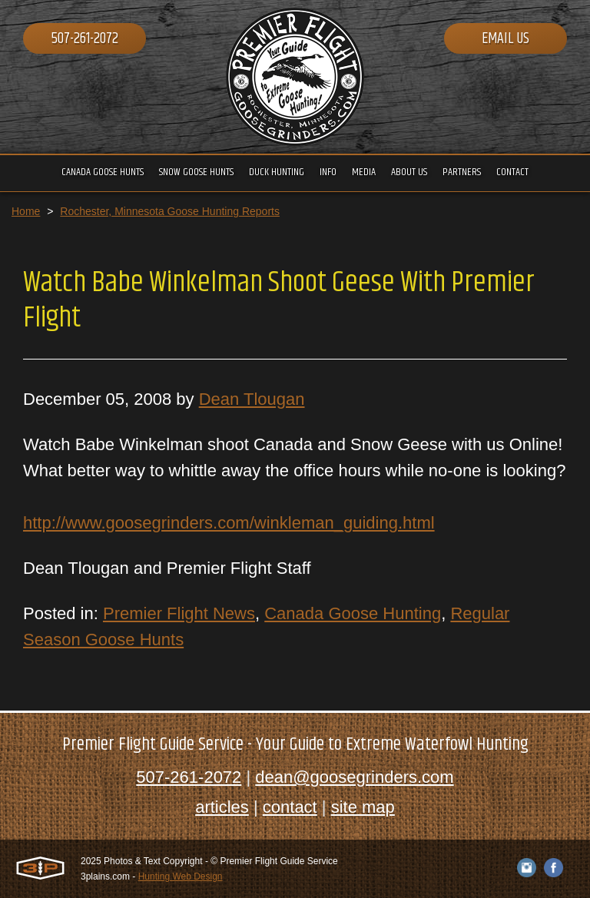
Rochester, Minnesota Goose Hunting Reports (170, 211)
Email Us (505, 39)
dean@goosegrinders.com (354, 777)
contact (290, 807)
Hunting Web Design (180, 876)
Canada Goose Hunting (352, 613)
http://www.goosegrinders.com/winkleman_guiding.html (229, 522)
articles (222, 807)
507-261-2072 (84, 39)
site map (363, 807)
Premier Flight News (179, 613)
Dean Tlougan (252, 399)
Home (26, 211)
